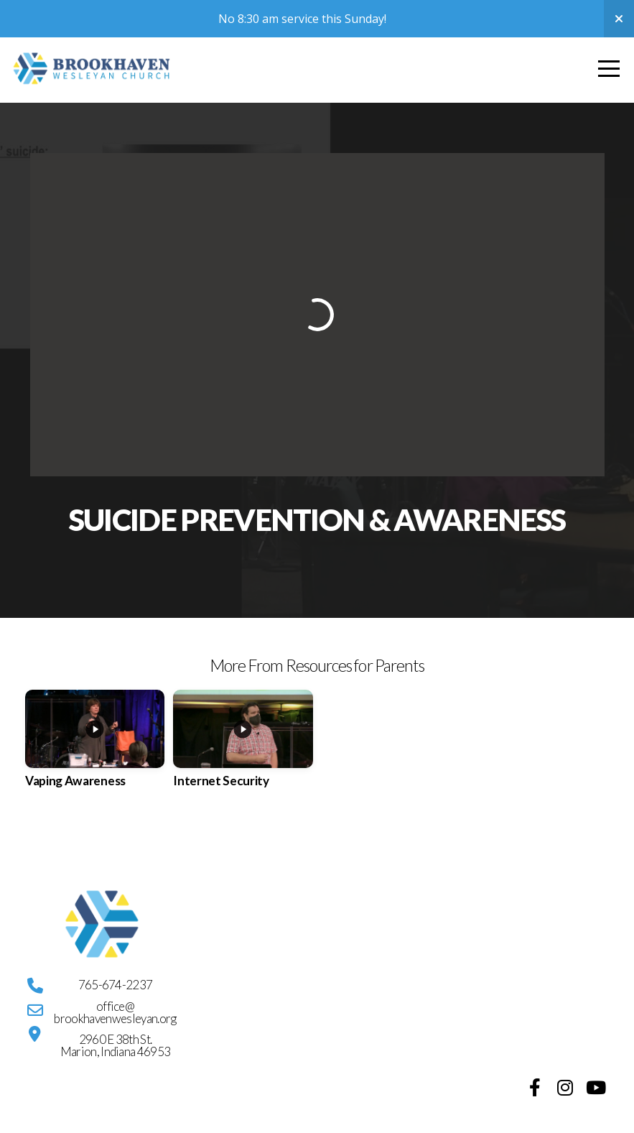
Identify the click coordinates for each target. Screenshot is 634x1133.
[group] (94, 747)
